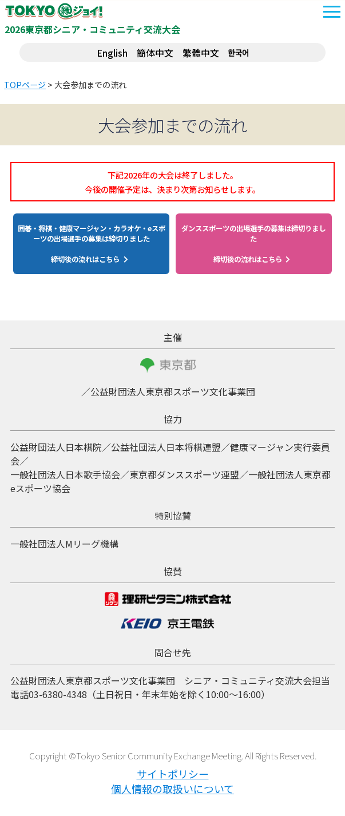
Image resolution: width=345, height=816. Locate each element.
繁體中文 (201, 53)
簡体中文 (155, 53)
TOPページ (25, 84)
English (112, 53)
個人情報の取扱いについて (172, 788)
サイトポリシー (173, 773)
